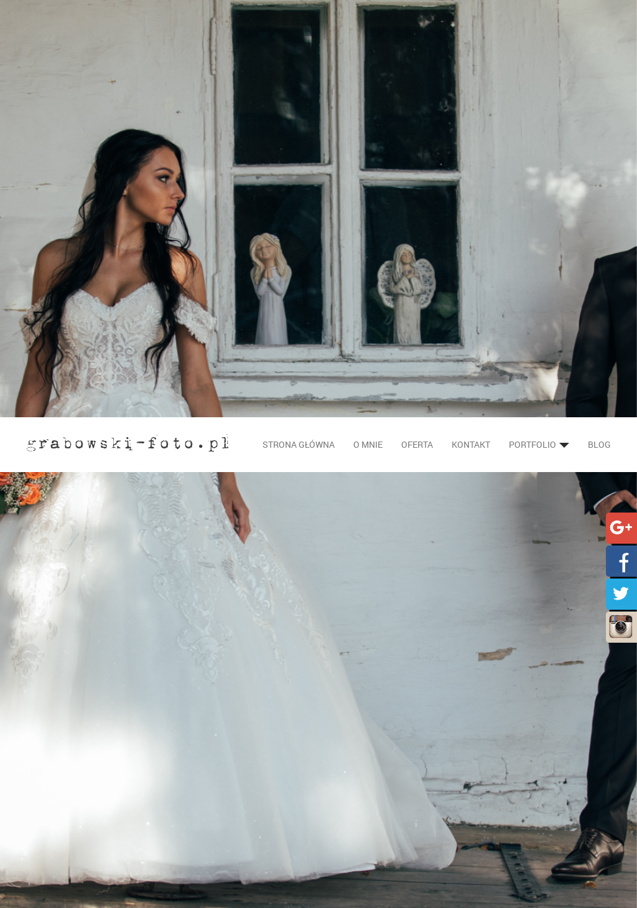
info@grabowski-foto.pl (403, 807)
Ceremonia (217, 844)
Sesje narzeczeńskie (235, 819)
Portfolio (539, 27)
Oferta (417, 27)
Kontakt (471, 27)
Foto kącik (216, 881)
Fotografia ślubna (222, 807)
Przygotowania (226, 832)
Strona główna (299, 27)
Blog (599, 27)
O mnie (368, 27)
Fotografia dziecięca (227, 894)
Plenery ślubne (224, 869)
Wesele (209, 857)
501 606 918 (366, 819)
